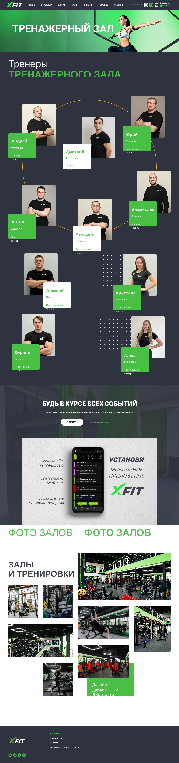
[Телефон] (24, 755)
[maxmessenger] (10, 755)
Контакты (54, 743)
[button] (39, 125)
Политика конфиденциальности (64, 747)
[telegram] (19, 755)
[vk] (15, 755)
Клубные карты (57, 738)
